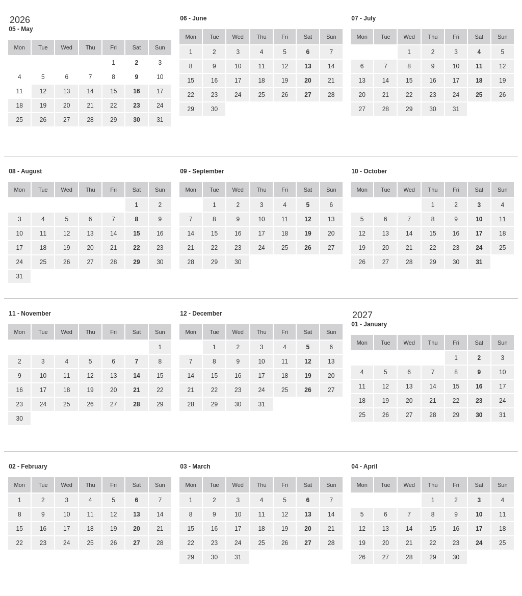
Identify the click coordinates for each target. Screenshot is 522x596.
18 (19, 105)
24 (159, 105)
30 (214, 109)
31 (159, 119)
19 (43, 105)
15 (113, 91)
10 (237, 66)
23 (214, 94)
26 (43, 119)
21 (90, 105)
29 (113, 119)
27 (66, 119)
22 (113, 105)
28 (90, 119)
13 (66, 91)
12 (43, 91)
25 (19, 119)
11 (261, 66)
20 (66, 105)
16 (214, 80)
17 (159, 91)
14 (90, 91)
